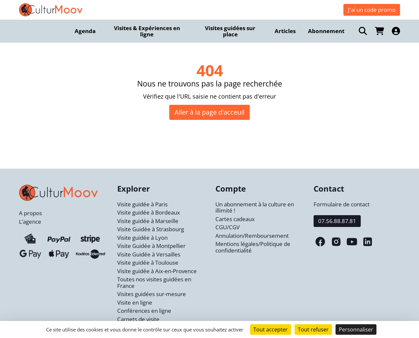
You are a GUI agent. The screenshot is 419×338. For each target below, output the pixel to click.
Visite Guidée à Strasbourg (150, 229)
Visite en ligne (134, 302)
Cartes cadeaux (235, 219)
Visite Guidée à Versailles (148, 254)
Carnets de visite (138, 319)
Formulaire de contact (342, 204)
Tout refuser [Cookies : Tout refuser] (313, 329)
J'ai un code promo (371, 9)
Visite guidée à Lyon (142, 237)
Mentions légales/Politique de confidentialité (252, 247)
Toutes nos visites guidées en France (154, 282)
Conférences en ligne (144, 310)
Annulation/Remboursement (252, 235)
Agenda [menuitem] (85, 31)
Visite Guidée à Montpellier (151, 246)
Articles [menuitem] (285, 31)
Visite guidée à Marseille (147, 221)
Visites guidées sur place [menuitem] (230, 31)
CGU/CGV (227, 227)
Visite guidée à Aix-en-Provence (157, 271)
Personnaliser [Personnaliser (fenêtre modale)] (356, 329)
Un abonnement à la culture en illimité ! (254, 207)
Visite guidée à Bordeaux (148, 212)
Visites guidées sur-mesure (151, 294)
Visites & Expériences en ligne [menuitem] (147, 31)
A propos (30, 213)
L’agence (30, 221)
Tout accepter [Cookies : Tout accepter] (270, 329)
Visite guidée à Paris (142, 204)
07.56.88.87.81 (337, 221)
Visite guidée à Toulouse (147, 262)
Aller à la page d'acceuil (209, 112)
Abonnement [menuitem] (326, 31)
